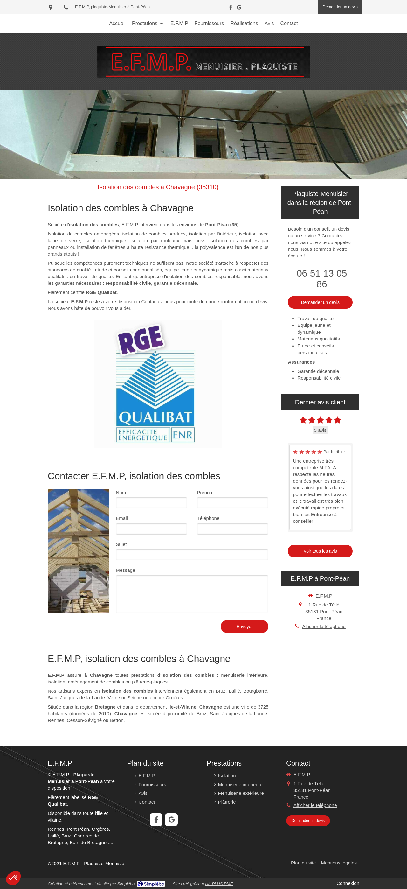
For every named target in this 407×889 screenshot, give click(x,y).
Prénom (205, 492)
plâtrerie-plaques (150, 681)
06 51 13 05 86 (322, 278)
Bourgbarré (255, 691)
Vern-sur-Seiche (124, 697)
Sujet (121, 544)
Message (125, 570)
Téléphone (208, 518)
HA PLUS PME (219, 883)
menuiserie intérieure (244, 675)
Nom (121, 492)
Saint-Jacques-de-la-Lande (76, 697)
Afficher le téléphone (324, 626)
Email (122, 518)
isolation (56, 681)
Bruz (220, 691)
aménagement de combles (96, 681)
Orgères (174, 697)
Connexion (347, 883)
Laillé (234, 691)
